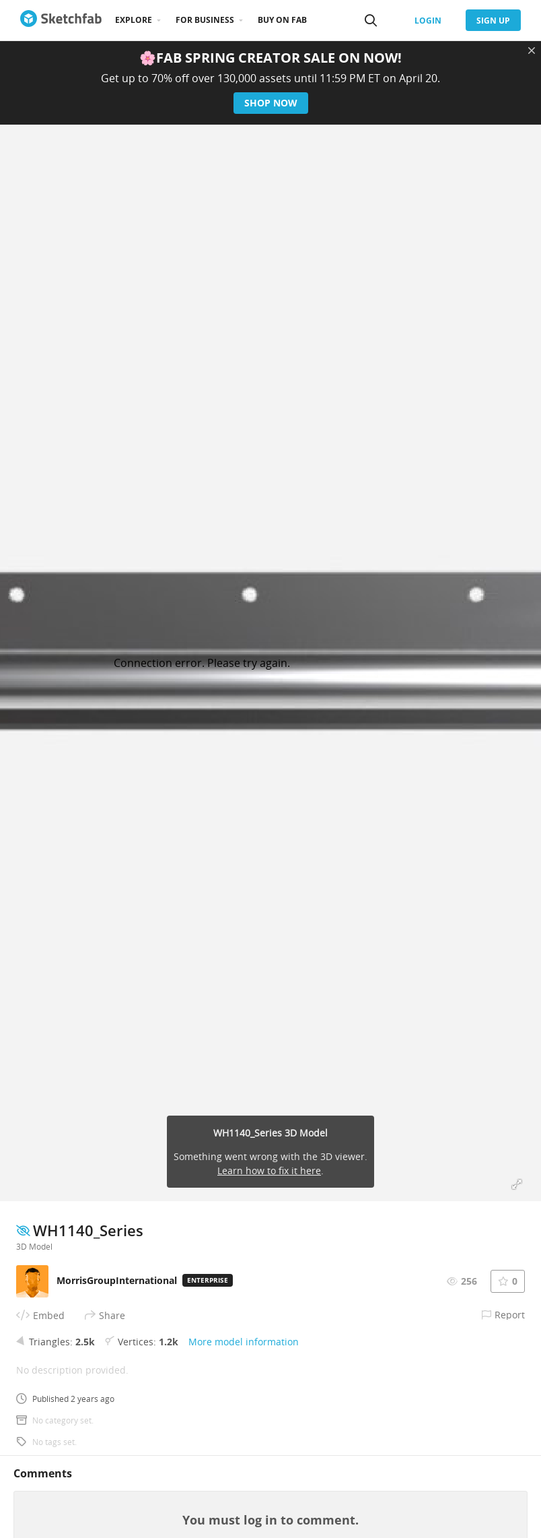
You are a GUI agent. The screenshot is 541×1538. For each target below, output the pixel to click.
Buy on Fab (282, 20)
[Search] (371, 20)
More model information (243, 1341)
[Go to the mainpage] (61, 20)
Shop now (270, 102)
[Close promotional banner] (531, 50)
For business (205, 20)
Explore (133, 20)
